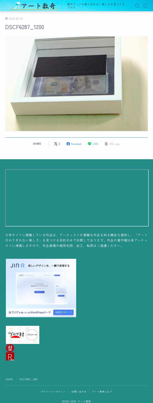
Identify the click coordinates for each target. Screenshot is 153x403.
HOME (9, 379)
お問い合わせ (79, 391)
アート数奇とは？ (102, 391)
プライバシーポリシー (53, 391)
